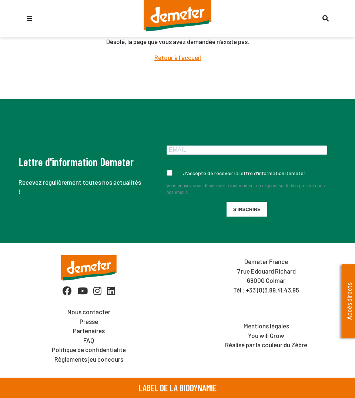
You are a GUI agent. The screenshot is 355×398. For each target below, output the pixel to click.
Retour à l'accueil (177, 57)
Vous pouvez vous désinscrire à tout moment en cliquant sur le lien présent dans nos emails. (246, 189)
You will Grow (266, 335)
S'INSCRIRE (247, 209)
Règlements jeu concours (88, 359)
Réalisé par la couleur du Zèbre (266, 344)
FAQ (88, 340)
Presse (89, 321)
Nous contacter (88, 311)
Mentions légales (266, 326)
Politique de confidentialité (89, 349)
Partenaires (89, 330)
